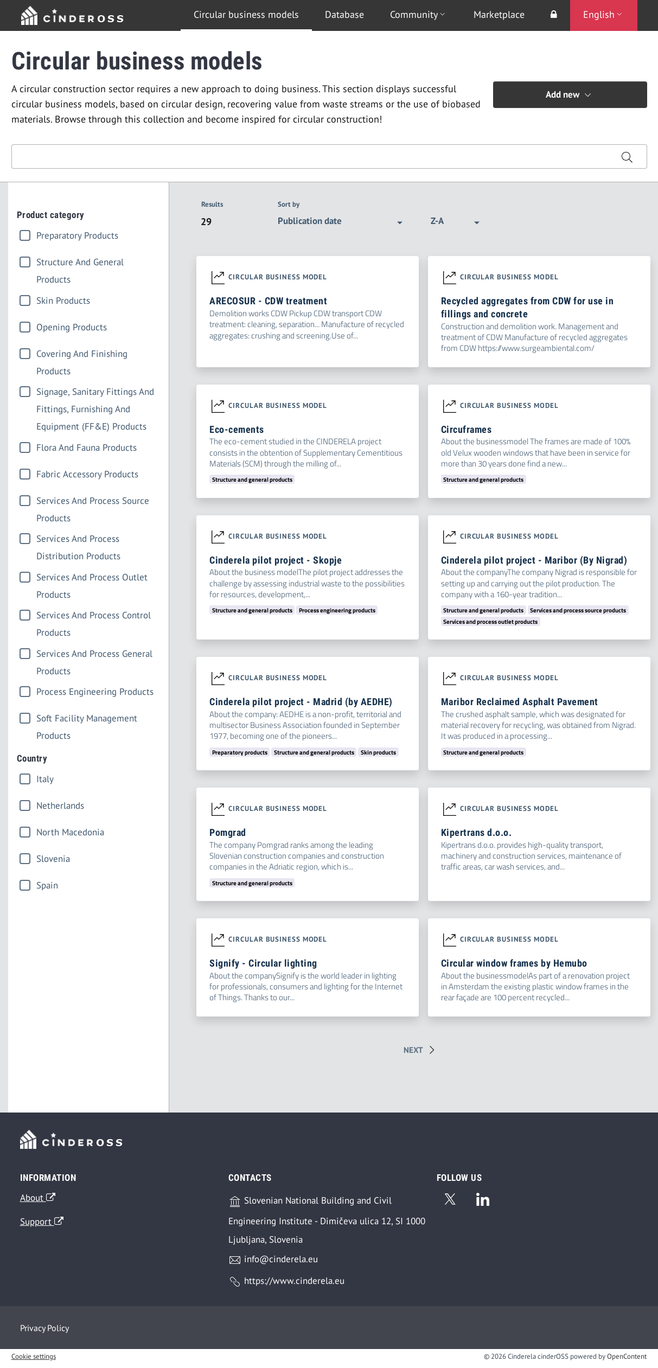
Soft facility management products (86, 719)
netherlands (60, 805)
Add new (570, 95)
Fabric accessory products (87, 474)
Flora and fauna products (86, 447)
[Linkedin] (483, 1201)
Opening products (71, 327)
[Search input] (309, 156)
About (37, 1201)
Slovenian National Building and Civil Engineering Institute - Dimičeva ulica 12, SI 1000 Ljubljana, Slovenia (326, 1223)
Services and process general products (94, 655)
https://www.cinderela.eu (286, 1285)
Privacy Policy (44, 1331)
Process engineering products (95, 692)
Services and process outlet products (92, 578)
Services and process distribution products (78, 540)
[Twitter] (450, 1201)
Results (212, 204)
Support (41, 1225)
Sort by (288, 204)
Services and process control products (93, 616)
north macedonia (70, 832)
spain (47, 885)
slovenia (53, 859)
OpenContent (627, 1360)
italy (45, 779)
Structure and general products (80, 263)
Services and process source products (92, 502)
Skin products (63, 300)
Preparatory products (77, 235)
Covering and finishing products (81, 355)
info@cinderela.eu (273, 1263)
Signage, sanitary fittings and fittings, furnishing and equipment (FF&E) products (95, 393)
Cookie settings (33, 1360)
